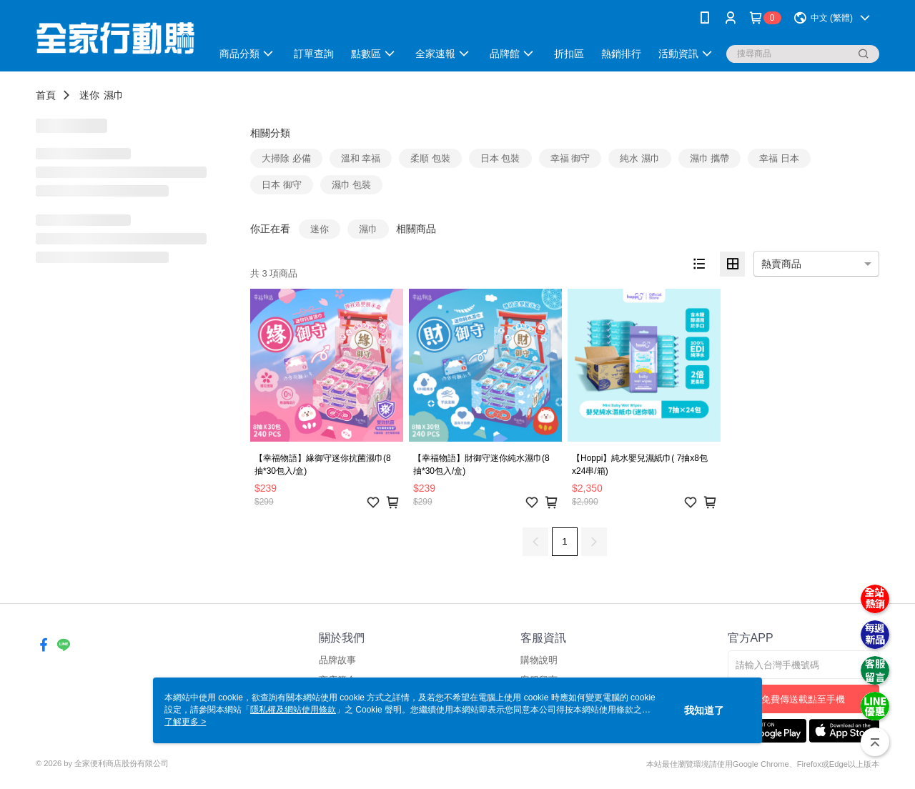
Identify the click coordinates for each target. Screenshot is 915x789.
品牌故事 (337, 660)
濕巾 (114, 95)
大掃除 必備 (286, 158)
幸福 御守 (570, 158)
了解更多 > (185, 722)
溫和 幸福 (361, 158)
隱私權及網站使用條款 (293, 710)
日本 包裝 (500, 158)
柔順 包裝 (430, 158)
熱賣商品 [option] (781, 263)
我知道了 (704, 710)
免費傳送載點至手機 (803, 699)
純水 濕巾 (640, 158)
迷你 (89, 95)
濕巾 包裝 (352, 184)
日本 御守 (282, 184)
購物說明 (539, 660)
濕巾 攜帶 (710, 158)
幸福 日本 (779, 158)
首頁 (46, 95)
